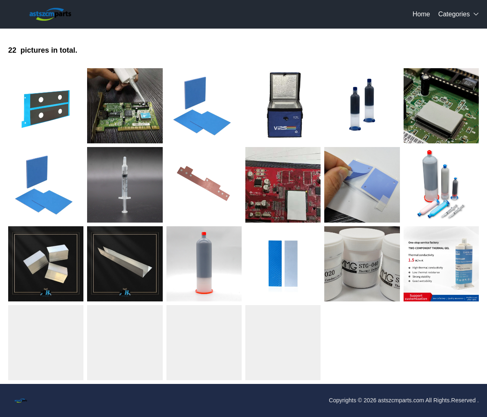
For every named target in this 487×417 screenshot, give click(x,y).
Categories (454, 14)
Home (421, 14)
